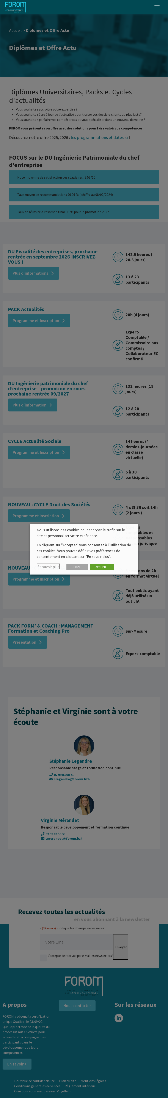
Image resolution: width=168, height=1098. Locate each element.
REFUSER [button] (77, 567)
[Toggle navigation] (157, 7)
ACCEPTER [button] (102, 567)
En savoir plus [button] (48, 566)
